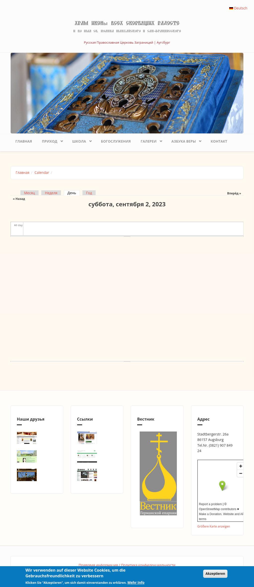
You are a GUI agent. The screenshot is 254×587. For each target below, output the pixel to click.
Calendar (41, 172)
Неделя (51, 192)
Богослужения (116, 141)
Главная (23, 141)
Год (89, 192)
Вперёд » (234, 193)
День (73, 192)
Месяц (29, 192)
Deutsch (238, 8)
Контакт (219, 141)
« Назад (19, 199)
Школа (80, 140)
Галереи (150, 140)
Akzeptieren (215, 574)
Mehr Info (136, 582)
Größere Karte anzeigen (213, 526)
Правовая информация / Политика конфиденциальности (127, 565)
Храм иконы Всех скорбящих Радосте (127, 23)
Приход (50, 140)
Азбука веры (184, 140)
